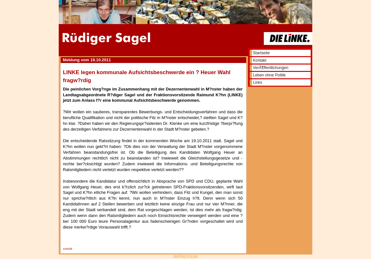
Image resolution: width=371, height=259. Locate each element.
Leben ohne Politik (269, 75)
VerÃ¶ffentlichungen (270, 67)
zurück (67, 248)
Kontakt (259, 60)
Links (257, 82)
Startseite (261, 53)
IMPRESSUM (185, 257)
